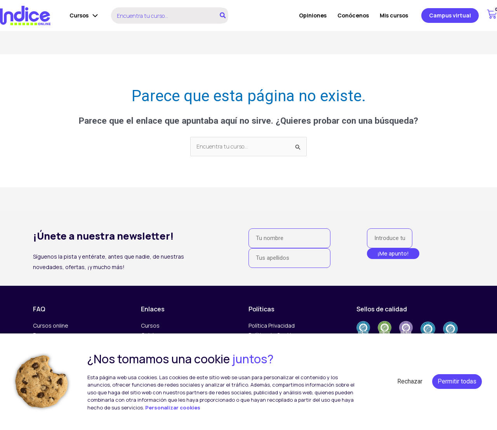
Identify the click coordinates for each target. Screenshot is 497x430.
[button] (450, 15)
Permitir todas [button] (457, 381)
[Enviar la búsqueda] (298, 147)
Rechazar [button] (409, 381)
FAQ (39, 309)
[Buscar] (223, 15)
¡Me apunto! (393, 253)
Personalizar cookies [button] (172, 407)
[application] (93, 15)
